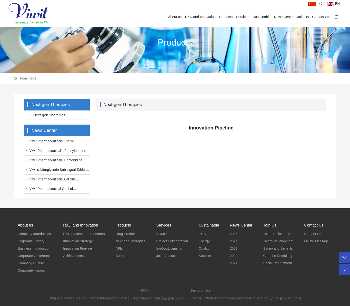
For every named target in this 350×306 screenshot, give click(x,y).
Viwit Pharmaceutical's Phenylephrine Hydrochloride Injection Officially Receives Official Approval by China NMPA (55, 152)
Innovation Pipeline (211, 127)
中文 (315, 4)
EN (333, 4)
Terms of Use (200, 290)
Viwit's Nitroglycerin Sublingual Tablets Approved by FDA (55, 171)
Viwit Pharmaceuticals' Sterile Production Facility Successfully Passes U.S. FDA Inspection (54, 142)
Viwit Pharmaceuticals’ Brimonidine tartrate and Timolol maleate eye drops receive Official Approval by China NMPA (54, 161)
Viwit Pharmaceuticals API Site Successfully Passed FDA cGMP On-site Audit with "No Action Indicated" (54, 180)
